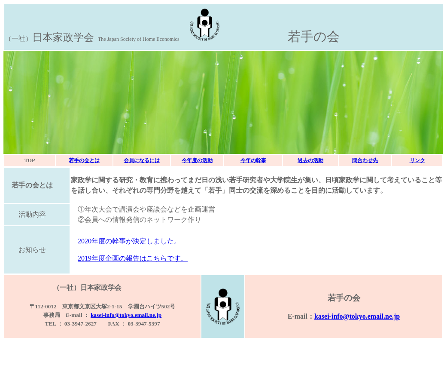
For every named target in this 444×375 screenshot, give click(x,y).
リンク (417, 160)
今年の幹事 (253, 160)
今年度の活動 (197, 160)
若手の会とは (84, 160)
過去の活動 (310, 160)
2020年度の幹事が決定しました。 (129, 241)
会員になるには (142, 160)
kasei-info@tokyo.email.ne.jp (126, 315)
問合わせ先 (365, 160)
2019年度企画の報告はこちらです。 (133, 258)
